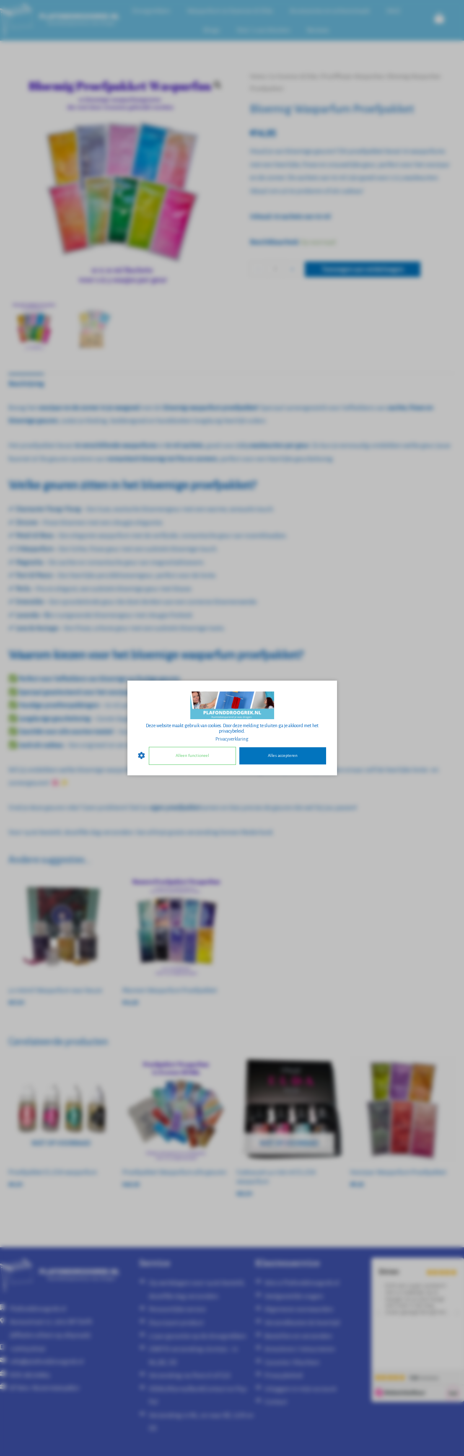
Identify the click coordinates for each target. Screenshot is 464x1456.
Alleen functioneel (192, 755)
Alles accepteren (283, 755)
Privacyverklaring (232, 738)
